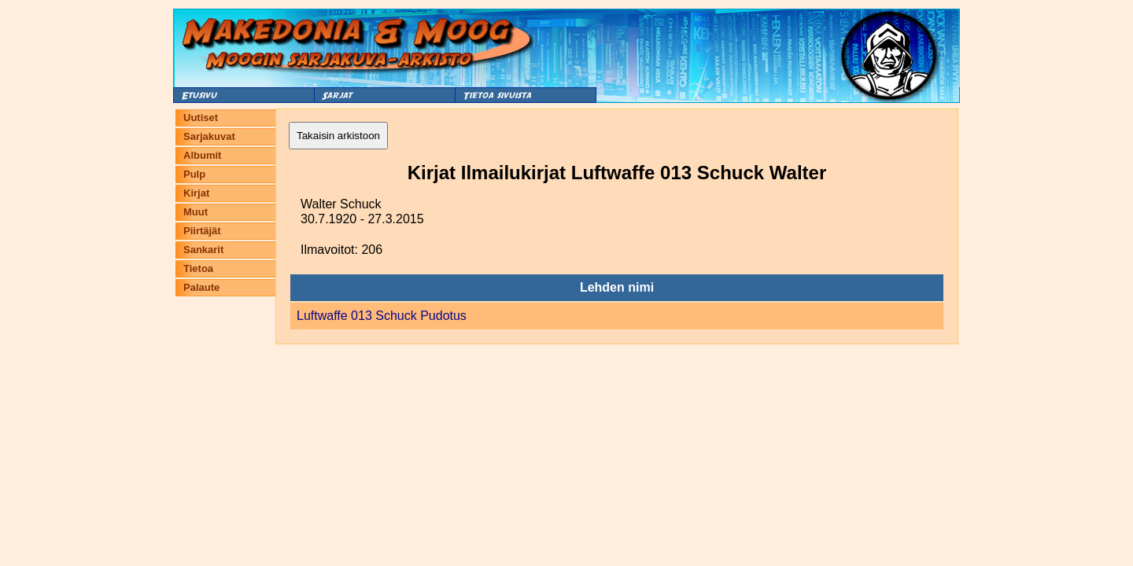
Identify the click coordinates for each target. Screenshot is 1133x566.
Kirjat (196, 193)
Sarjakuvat (209, 136)
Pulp (194, 174)
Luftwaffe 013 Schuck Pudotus (382, 315)
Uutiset (200, 117)
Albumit (202, 155)
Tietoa (198, 268)
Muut (195, 212)
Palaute (201, 287)
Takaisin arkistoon (338, 136)
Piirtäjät (202, 231)
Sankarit (203, 249)
